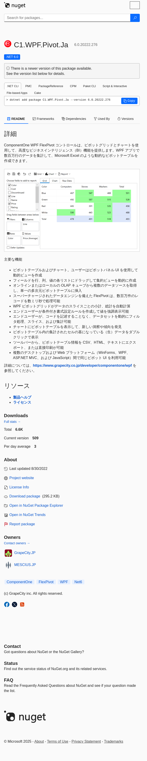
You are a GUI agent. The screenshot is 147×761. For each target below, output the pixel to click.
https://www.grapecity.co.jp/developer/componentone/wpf (82, 365)
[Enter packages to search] (67, 18)
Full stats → (12, 421)
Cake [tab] (37, 93)
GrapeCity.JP (25, 553)
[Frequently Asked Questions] (8, 680)
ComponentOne (19, 582)
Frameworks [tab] (43, 119)
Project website (21, 478)
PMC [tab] (28, 86)
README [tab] (16, 119)
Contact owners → (17, 543)
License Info (19, 487)
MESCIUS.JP (25, 565)
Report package (22, 524)
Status (11, 663)
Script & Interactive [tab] (115, 86)
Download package (24, 496)
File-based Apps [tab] (17, 93)
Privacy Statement (86, 741)
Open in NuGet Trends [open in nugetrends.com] (27, 515)
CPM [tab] (73, 86)
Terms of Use (57, 741)
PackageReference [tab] (50, 86)
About (39, 741)
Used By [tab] (102, 119)
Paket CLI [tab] (89, 86)
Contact (12, 646)
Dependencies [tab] (74, 119)
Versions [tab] (125, 119)
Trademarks (113, 741)
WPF (64, 582)
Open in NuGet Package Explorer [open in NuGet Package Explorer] (36, 505)
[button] (129, 101)
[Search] (135, 18)
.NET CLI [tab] (13, 86)
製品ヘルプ (22, 397)
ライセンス (22, 402)
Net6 (78, 582)
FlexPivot (46, 582)
